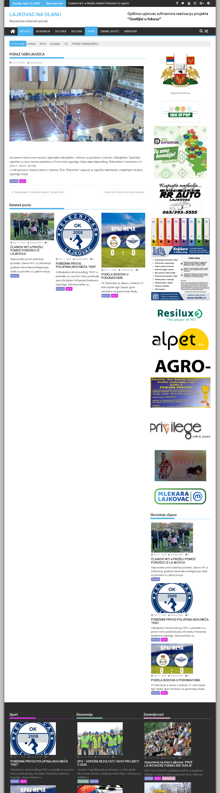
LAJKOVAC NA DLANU (35, 14)
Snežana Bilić (35, 62)
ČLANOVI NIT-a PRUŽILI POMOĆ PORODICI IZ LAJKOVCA (100, 3)
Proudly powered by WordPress (87, 787)
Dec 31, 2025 (115, 663)
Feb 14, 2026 (182, 700)
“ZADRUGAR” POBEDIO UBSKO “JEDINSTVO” (39, 192)
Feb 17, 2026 (182, 663)
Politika (60, 31)
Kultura (77, 31)
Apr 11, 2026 (17, 242)
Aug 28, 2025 (115, 701)
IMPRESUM (130, 31)
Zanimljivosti (109, 31)
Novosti (25, 31)
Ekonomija (43, 31)
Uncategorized (35, 767)
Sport (91, 31)
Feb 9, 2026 (182, 735)
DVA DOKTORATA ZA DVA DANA (123, 192)
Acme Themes (143, 787)
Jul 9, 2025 (113, 735)
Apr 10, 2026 (47, 735)
